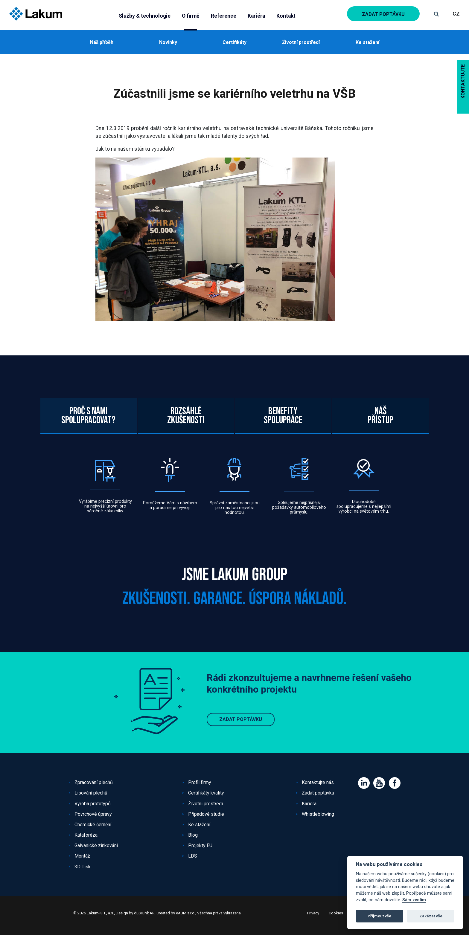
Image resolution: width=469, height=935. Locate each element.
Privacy (313, 913)
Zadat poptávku (383, 14)
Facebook (395, 783)
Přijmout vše (379, 916)
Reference (223, 16)
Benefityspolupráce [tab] (283, 445)
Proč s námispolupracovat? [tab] (88, 445)
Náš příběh (101, 42)
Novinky (168, 42)
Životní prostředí (301, 42)
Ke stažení (367, 42)
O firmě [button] (191, 16)
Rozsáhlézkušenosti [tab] (186, 445)
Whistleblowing (318, 814)
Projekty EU (200, 845)
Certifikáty (234, 42)
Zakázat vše (430, 916)
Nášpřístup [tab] (380, 445)
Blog (193, 835)
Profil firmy (199, 782)
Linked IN (364, 783)
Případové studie (206, 814)
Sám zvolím (414, 899)
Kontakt (286, 16)
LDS (192, 856)
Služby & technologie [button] (144, 16)
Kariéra (256, 16)
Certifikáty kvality (206, 793)
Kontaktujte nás (318, 782)
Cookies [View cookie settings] (336, 913)
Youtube (379, 783)
